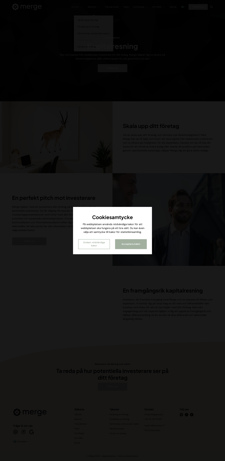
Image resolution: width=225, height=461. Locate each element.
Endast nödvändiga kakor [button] (94, 244)
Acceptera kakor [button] (131, 244)
